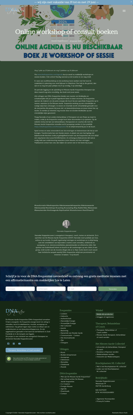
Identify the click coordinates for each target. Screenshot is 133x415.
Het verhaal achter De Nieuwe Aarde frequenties (72, 380)
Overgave (64, 342)
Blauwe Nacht (123, 412)
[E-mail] (82, 289)
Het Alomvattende (68, 338)
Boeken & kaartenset (68, 355)
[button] (124, 11)
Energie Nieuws (66, 386)
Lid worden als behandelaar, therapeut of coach (111, 348)
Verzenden (113, 289)
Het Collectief (66, 326)
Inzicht (63, 328)
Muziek (63, 367)
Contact (64, 393)
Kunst (63, 352)
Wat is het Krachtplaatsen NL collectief (111, 366)
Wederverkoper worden (105, 354)
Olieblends (65, 364)
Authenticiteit (66, 318)
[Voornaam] (20, 289)
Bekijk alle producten (105, 314)
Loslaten (64, 313)
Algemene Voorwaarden (106, 399)
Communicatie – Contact (70, 335)
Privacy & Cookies (103, 401)
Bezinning (64, 330)
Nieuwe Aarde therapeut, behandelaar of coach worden (111, 336)
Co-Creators (65, 384)
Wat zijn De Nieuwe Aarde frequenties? (75, 376)
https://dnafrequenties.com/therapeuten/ (50, 126)
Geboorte (64, 316)
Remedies (64, 362)
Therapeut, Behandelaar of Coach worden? (24, 350)
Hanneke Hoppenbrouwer (59, 41)
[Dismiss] (131, 1)
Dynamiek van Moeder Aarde (72, 333)
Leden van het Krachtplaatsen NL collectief (108, 370)
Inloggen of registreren (105, 317)
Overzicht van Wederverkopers (108, 356)
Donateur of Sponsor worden (107, 352)
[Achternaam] (51, 289)
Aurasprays (65, 357)
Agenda (63, 389)
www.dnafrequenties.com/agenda (50, 74)
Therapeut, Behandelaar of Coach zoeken (107, 331)
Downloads (65, 391)
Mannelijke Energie (68, 321)
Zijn (62, 340)
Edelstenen (65, 359)
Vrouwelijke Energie (68, 323)
